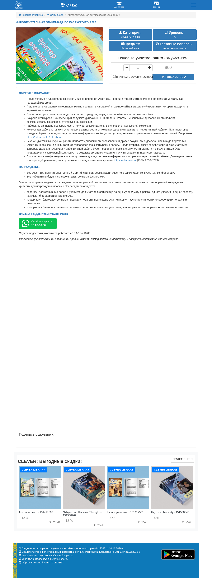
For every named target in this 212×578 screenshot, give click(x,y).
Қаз (68, 5)
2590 (54, 522)
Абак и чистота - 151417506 (36, 512)
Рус (74, 5)
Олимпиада (55, 14)
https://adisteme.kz (125, 160)
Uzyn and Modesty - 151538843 (170, 512)
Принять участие (173, 77)
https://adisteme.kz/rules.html (44, 137)
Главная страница (31, 14)
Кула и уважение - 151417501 (125, 512)
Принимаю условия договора (133, 76)
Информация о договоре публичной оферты (47, 555)
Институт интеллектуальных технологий (45, 558)
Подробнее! (182, 459)
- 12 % (24, 517)
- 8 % (111, 517)
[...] (138, 67)
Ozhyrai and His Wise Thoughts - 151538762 (82, 514)
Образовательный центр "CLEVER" (42, 562)
